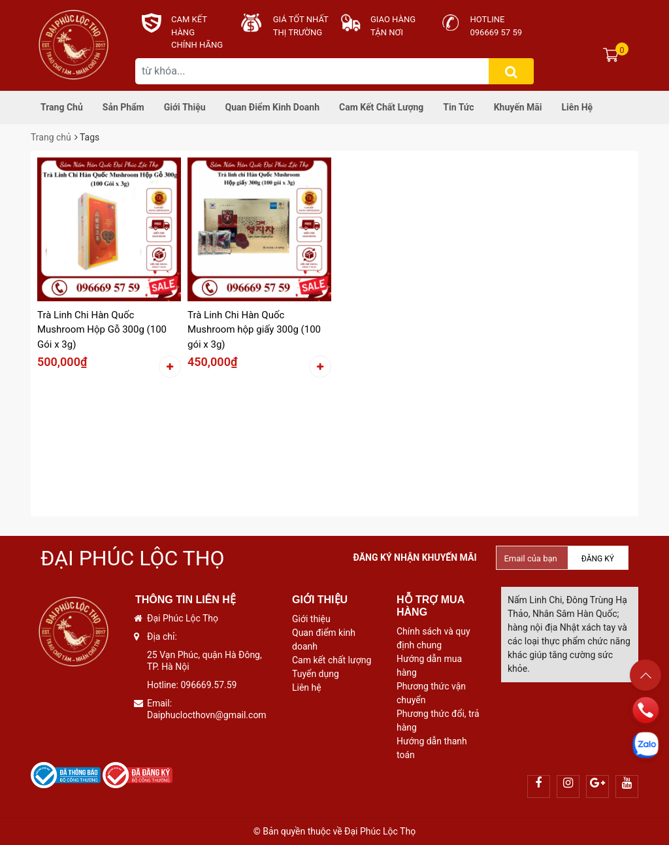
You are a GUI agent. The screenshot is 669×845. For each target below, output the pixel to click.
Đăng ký (597, 558)
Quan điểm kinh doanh (272, 107)
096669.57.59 (208, 685)
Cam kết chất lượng (381, 107)
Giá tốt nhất (301, 19)
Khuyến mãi (518, 107)
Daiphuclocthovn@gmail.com (207, 715)
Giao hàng (393, 19)
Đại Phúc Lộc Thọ (133, 558)
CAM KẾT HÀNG (189, 25)
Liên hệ (577, 107)
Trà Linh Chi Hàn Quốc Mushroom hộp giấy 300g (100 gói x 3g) (254, 329)
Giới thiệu (185, 107)
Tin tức (458, 107)
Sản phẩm (123, 107)
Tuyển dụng (315, 674)
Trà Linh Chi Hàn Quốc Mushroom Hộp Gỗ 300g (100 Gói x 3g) (102, 329)
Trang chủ (62, 107)
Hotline (487, 19)
